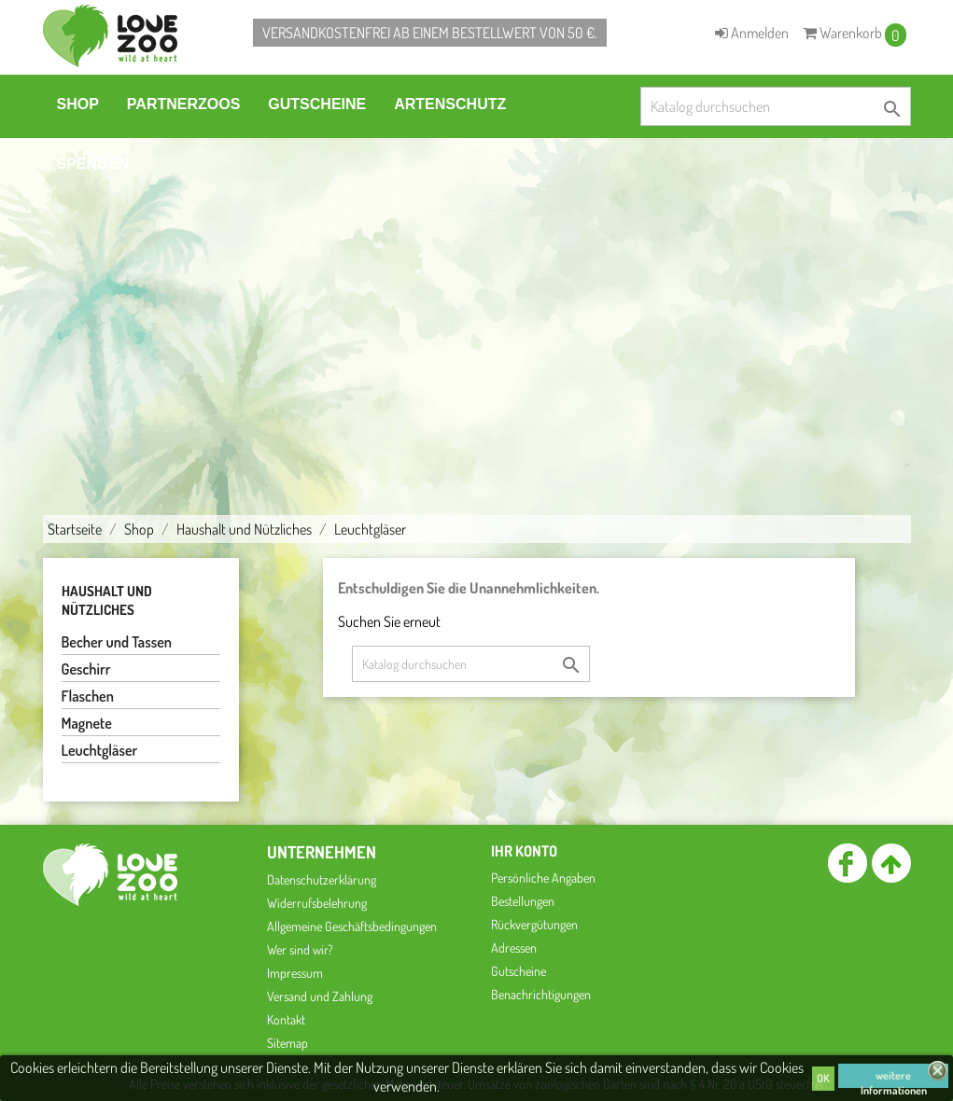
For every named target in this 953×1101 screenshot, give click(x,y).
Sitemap (287, 1043)
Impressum (295, 973)
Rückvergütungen (534, 924)
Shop (78, 104)
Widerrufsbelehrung (317, 903)
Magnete (87, 723)
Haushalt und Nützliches (107, 600)
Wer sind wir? (300, 949)
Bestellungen (522, 901)
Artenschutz (450, 104)
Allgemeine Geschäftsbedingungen (352, 926)
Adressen (514, 947)
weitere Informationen (894, 1078)
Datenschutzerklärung (321, 879)
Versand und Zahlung (319, 996)
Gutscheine (317, 104)
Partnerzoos (183, 104)
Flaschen (88, 696)
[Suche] (775, 106)
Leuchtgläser (100, 750)
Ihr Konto (524, 851)
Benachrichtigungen (541, 994)
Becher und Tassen (117, 642)
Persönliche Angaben (543, 877)
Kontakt (286, 1019)
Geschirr (86, 669)
